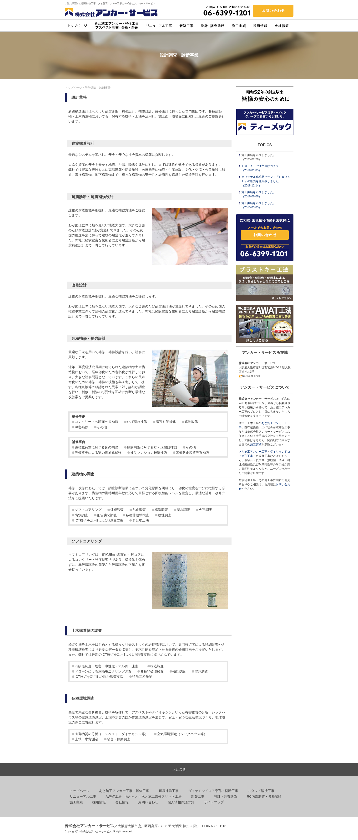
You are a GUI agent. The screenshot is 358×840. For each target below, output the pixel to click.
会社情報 (122, 802)
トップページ (73, 87)
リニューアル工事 (83, 796)
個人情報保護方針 (181, 802)
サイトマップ (214, 802)
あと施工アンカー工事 (253, 451)
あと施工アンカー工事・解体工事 (124, 791)
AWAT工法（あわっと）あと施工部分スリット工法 (144, 796)
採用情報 (99, 802)
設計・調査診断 (225, 796)
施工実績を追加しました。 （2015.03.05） (259, 205)
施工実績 (256, 444)
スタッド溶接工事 (261, 791)
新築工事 (197, 796)
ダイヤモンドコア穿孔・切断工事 (213, 791)
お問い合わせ (148, 802)
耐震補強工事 (169, 791)
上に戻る (179, 770)
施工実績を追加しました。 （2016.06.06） (259, 194)
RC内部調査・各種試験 (264, 796)
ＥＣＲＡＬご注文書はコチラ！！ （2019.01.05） (263, 168)
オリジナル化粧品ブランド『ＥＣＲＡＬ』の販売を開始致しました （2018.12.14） (266, 181)
